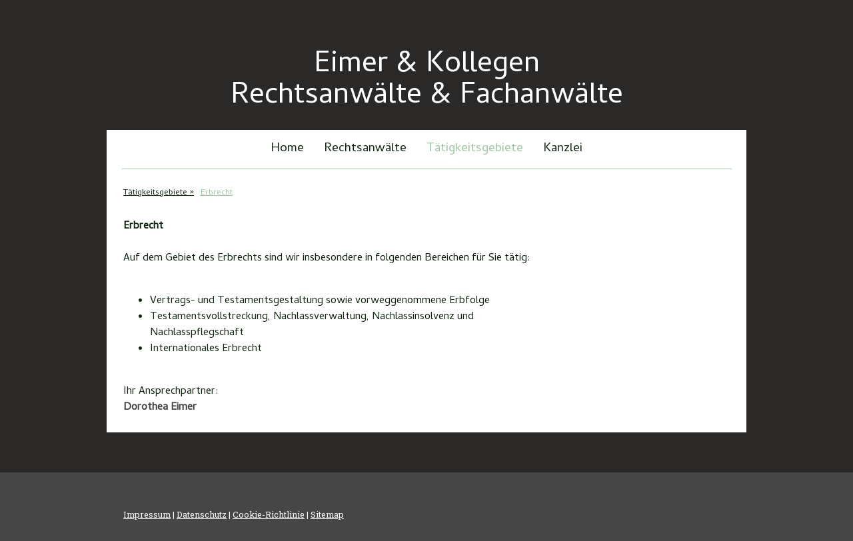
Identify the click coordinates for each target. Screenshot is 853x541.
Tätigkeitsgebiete (474, 149)
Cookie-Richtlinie (269, 514)
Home (287, 149)
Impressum (147, 514)
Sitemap (327, 514)
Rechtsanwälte (365, 149)
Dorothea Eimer (160, 407)
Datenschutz (202, 514)
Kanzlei (562, 149)
